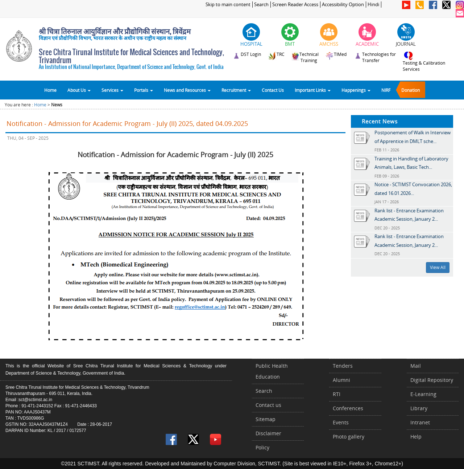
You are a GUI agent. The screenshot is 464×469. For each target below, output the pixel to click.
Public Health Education (272, 371)
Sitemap (266, 419)
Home (50, 90)
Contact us (268, 404)
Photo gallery (348, 436)
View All (438, 267)
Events (341, 422)
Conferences (348, 408)
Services (112, 90)
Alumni (341, 379)
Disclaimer (268, 433)
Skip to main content (228, 4)
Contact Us (273, 90)
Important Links (313, 90)
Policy (262, 447)
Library (418, 408)
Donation (410, 90)
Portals (143, 90)
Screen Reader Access (295, 4)
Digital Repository (431, 379)
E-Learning (423, 394)
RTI (336, 394)
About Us (79, 90)
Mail (415, 365)
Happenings (355, 90)
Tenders (343, 365)
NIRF (385, 90)
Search (261, 4)
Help (416, 436)
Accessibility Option (343, 4)
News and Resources (187, 90)
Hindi (373, 4)
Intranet (420, 422)
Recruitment (236, 90)
